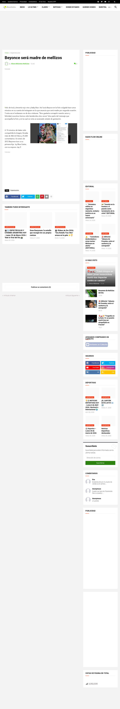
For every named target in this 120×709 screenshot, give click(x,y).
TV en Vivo (42, 2)
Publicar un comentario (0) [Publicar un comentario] (41, 287)
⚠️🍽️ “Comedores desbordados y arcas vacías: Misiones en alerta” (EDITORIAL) (92, 242)
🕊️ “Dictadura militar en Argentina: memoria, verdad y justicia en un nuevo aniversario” (92, 211)
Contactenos (33, 2)
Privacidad (23, 2)
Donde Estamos (72, 7)
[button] (110, 7)
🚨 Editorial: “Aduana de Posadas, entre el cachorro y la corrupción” (107, 241)
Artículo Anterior (10, 295)
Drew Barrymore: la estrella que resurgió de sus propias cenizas (40, 232)
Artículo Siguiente (72, 295)
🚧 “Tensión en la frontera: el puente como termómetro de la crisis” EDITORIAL (108, 208)
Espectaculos (15, 53)
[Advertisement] (60, 30)
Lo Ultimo (32, 7)
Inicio (4, 2)
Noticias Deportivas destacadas (105, 431)
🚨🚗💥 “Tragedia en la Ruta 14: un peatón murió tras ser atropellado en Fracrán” (106, 320)
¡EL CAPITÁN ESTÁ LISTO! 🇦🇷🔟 (107, 403)
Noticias (57, 7)
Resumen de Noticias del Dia (106, 292)
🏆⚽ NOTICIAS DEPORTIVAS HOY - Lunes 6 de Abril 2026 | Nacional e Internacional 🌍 (92, 405)
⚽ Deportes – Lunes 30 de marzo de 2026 (90, 431)
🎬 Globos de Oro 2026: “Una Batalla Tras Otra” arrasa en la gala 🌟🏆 (64, 232)
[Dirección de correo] (100, 458)
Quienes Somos (13, 2)
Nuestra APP (52, 2)
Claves (45, 7)
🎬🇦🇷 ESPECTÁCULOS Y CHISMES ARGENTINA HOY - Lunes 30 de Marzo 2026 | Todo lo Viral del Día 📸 (15, 234)
